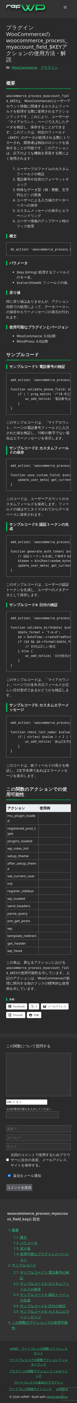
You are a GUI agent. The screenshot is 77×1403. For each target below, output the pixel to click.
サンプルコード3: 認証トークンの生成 (44, 1297)
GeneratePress (57, 1397)
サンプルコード (24, 1265)
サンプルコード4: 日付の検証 (43, 1306)
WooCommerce (24, 67)
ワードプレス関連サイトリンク (30, 1389)
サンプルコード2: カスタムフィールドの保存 (44, 1286)
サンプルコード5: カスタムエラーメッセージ (44, 1314)
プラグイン (49, 67)
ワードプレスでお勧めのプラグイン (38, 1382)
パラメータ (28, 1243)
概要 (15, 1230)
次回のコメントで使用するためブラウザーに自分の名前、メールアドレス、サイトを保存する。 (40, 1159)
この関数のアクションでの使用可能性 (40, 1325)
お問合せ (62, 1389)
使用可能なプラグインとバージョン (44, 1257)
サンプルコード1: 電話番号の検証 (44, 1275)
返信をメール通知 (23, 1175)
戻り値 (25, 1248)
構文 (23, 1237)
